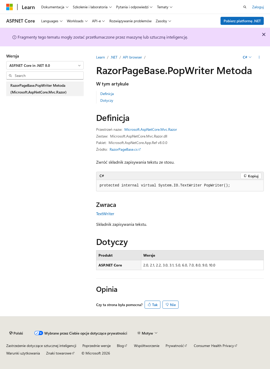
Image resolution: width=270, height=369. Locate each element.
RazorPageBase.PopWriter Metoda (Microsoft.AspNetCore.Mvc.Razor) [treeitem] (38, 89)
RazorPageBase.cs (124, 149)
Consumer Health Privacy (214, 345)
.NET (113, 57)
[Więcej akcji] (259, 57)
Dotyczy (106, 100)
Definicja (107, 93)
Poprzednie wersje (96, 345)
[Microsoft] (9, 7)
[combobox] (45, 65)
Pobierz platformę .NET (242, 20)
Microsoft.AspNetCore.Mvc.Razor (150, 129)
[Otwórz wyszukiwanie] (245, 7)
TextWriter (105, 213)
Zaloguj (258, 6)
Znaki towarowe (58, 353)
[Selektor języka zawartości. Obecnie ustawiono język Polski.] (16, 333)
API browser (132, 57)
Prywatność (175, 345)
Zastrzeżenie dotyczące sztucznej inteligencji (41, 345)
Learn (100, 57)
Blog (120, 345)
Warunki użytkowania (23, 353)
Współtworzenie (146, 345)
